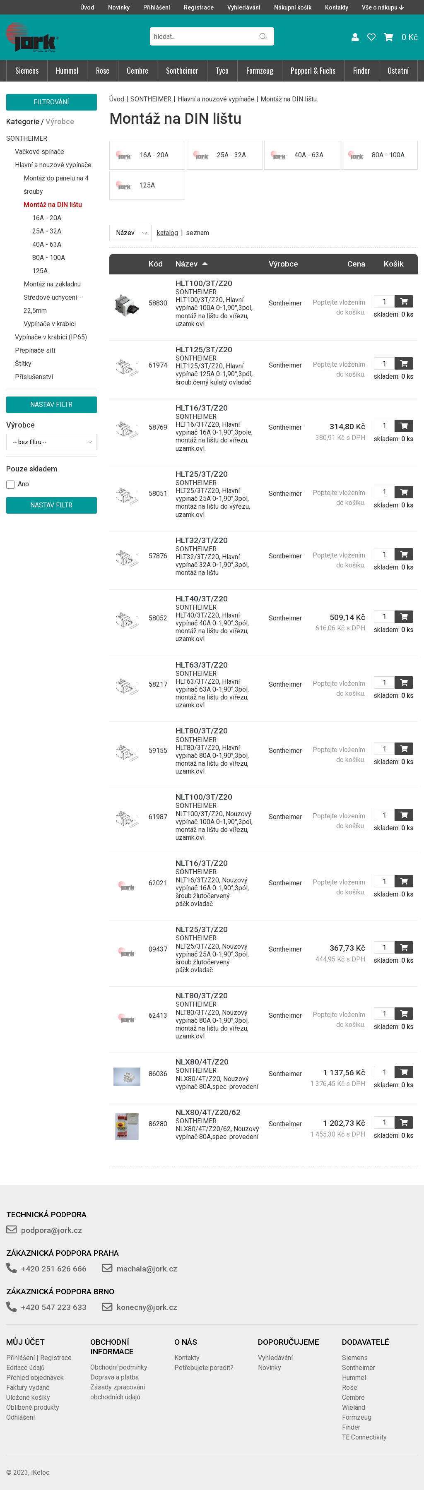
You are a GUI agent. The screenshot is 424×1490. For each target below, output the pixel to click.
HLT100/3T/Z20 (204, 283)
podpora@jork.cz (51, 1230)
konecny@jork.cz (147, 1307)
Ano (23, 484)
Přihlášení (156, 7)
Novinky (119, 7)
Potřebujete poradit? (204, 1368)
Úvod (87, 7)
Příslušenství (34, 377)
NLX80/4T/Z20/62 (208, 1112)
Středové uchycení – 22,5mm (53, 304)
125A (40, 271)
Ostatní (398, 70)
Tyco (222, 70)
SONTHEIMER (26, 138)
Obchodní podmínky (118, 1367)
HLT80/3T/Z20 (202, 730)
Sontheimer (182, 70)
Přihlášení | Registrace (39, 1358)
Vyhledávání (243, 7)
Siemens (27, 70)
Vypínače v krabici (50, 324)
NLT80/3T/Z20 (202, 995)
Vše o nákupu (383, 7)
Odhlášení (20, 1417)
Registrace (199, 7)
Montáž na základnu (52, 284)
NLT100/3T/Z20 (204, 797)
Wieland (353, 1407)
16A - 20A (46, 218)
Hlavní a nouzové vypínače (53, 165)
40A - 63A (46, 244)
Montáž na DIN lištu (53, 205)
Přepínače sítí (35, 350)
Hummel (67, 70)
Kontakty (336, 7)
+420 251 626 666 (54, 1269)
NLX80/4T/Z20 (202, 1062)
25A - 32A (46, 231)
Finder (361, 70)
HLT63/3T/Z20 (202, 665)
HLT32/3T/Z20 (202, 540)
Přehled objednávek (35, 1378)
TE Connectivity (364, 1437)
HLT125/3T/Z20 (204, 349)
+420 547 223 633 (54, 1307)
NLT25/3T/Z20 (202, 929)
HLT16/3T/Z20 (202, 408)
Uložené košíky (28, 1397)
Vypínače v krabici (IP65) (51, 337)
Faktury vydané (28, 1387)
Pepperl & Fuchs (313, 70)
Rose (102, 70)
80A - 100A (48, 258)
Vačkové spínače (39, 152)
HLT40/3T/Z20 (202, 598)
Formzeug (259, 70)
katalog (167, 233)
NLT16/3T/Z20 (202, 863)
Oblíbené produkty (32, 1407)
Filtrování (51, 102)
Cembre (137, 70)
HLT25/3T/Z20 (202, 474)
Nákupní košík (292, 7)
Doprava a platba (114, 1377)
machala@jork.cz (147, 1269)
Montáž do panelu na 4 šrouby (56, 184)
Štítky (23, 364)
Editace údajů (25, 1368)
